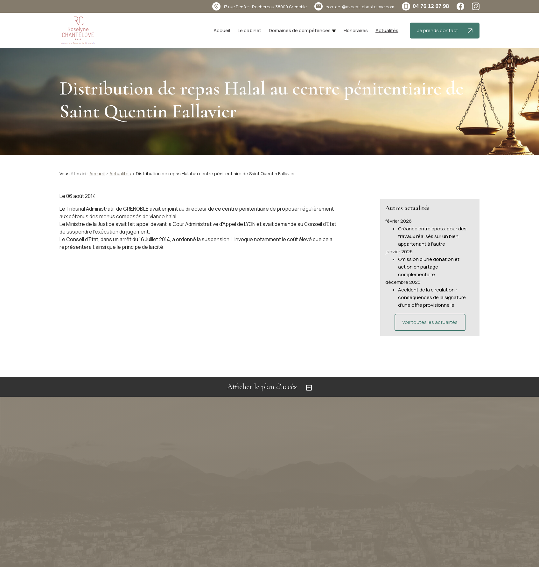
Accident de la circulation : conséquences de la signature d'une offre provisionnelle (432, 291)
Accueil (222, 30)
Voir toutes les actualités (430, 315)
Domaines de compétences (300, 30)
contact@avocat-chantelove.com (360, 7)
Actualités (386, 30)
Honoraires (356, 30)
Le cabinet (249, 30)
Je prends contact (444, 30)
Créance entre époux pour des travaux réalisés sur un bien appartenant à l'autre (432, 230)
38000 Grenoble (265, 7)
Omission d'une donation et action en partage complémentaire (428, 260)
